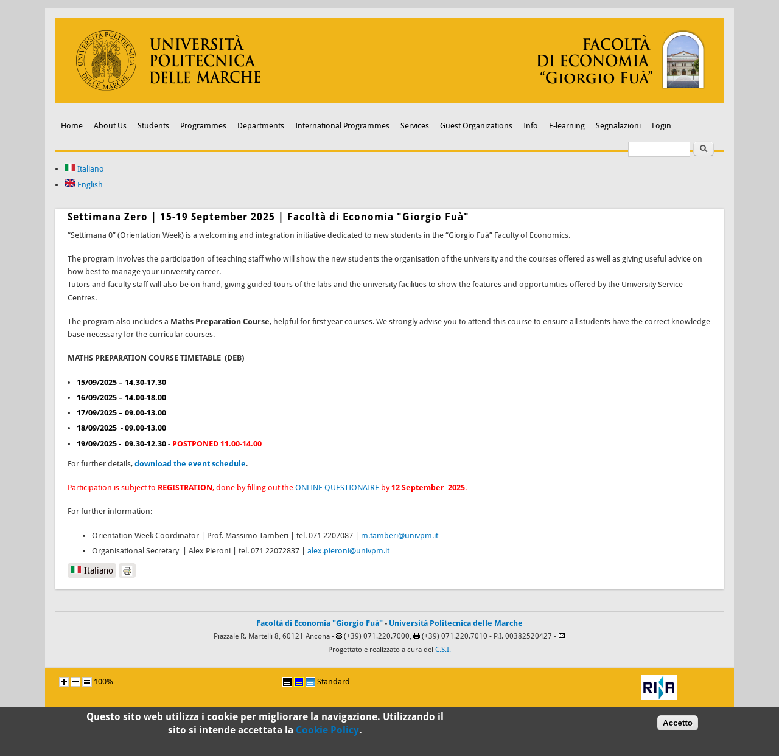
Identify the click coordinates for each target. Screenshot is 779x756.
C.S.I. (443, 649)
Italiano (84, 168)
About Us (110, 125)
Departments (260, 125)
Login (661, 125)
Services (414, 125)
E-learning (567, 125)
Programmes (203, 125)
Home (72, 125)
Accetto (678, 726)
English (84, 184)
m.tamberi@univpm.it (399, 535)
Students (153, 125)
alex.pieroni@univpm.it (348, 550)
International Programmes (342, 125)
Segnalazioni (618, 125)
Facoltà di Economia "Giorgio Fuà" (319, 623)
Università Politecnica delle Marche (456, 623)
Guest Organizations (476, 125)
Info (530, 125)
